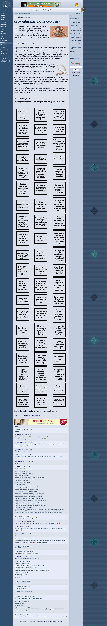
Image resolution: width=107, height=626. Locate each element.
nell (18, 546)
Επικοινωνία (4, 52)
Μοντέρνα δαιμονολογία (75, 40)
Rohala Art (4, 24)
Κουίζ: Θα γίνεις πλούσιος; (76, 30)
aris (18, 516)
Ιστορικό (3, 45)
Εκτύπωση (25, 415)
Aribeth (19, 527)
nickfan (19, 602)
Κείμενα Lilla (36, 415)
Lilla (15, 17)
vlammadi (19, 449)
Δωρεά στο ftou (5, 50)
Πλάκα (3, 42)
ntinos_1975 (20, 521)
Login (2, 31)
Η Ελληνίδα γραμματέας (75, 58)
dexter (18, 466)
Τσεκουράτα (4, 40)
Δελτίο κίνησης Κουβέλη (75, 28)
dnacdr (19, 534)
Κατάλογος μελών (47, 10)
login (61, 621)
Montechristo (20, 442)
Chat (2, 19)
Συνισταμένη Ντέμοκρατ (75, 22)
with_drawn (19, 461)
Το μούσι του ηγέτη (74, 25)
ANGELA (19, 435)
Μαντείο (3, 26)
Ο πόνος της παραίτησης (75, 33)
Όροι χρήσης (6, 58)
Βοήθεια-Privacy (5, 54)
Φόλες (3, 38)
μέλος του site (47, 621)
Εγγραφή (3, 33)
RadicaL (19, 556)
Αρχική (3, 15)
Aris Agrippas (73, 74)
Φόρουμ (3, 17)
